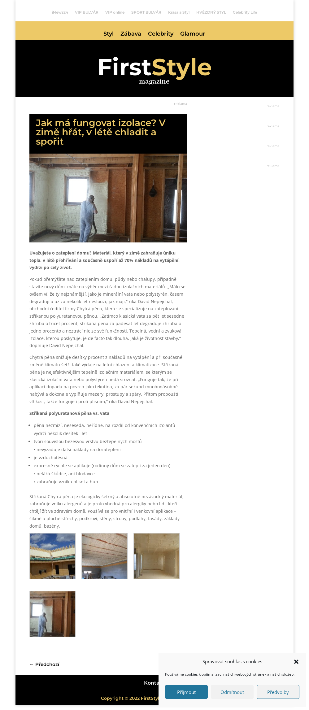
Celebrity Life (245, 12)
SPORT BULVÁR (146, 12)
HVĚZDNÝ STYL (211, 12)
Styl (108, 34)
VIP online (114, 12)
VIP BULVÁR (86, 12)
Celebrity (160, 34)
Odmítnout (232, 692)
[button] (296, 662)
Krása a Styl (178, 12)
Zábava (130, 34)
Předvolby (278, 692)
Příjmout (186, 692)
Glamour (192, 34)
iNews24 (60, 12)
